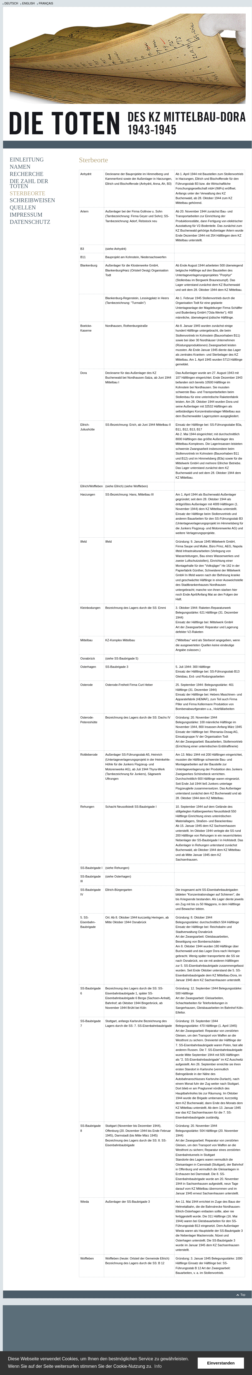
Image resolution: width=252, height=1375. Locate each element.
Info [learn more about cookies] (158, 1366)
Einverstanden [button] (221, 1363)
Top (242, 1294)
